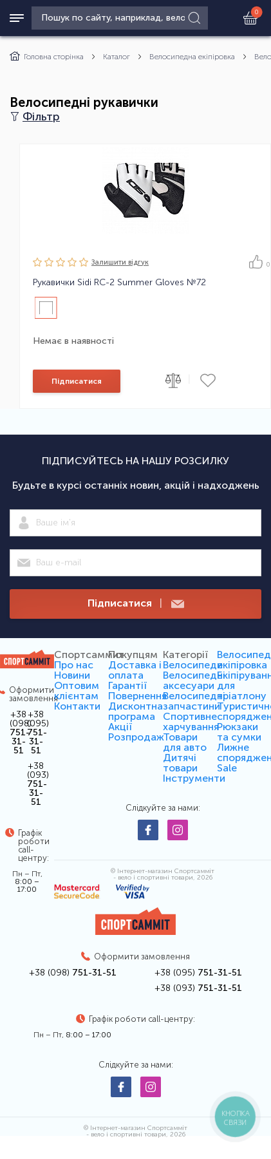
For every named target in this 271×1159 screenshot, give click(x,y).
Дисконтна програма (135, 711)
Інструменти (194, 778)
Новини (72, 675)
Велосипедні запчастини (194, 701)
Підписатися (76, 381)
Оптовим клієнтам (76, 690)
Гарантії (127, 685)
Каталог (116, 57)
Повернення (137, 696)
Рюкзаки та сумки (239, 732)
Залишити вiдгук (120, 262)
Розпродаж (136, 737)
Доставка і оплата (135, 670)
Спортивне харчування (191, 721)
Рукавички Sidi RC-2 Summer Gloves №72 (119, 282)
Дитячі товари (180, 762)
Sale (227, 768)
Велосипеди (193, 665)
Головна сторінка (47, 56)
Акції (120, 727)
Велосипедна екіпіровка (192, 57)
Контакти (77, 706)
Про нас (73, 665)
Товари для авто (185, 742)
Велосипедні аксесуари (194, 680)
